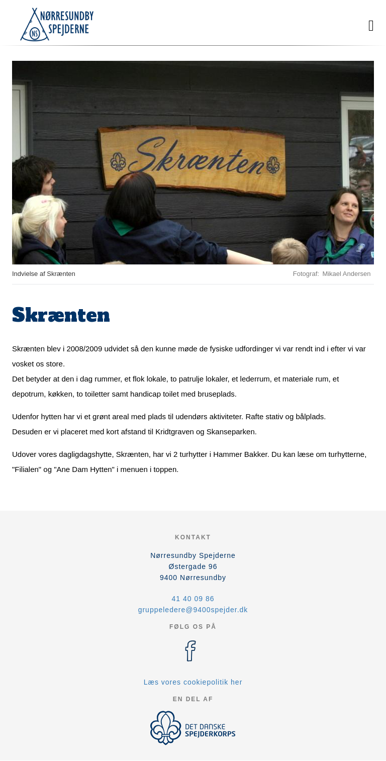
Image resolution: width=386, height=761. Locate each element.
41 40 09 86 (193, 599)
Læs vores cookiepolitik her (193, 682)
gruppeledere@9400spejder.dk (193, 610)
